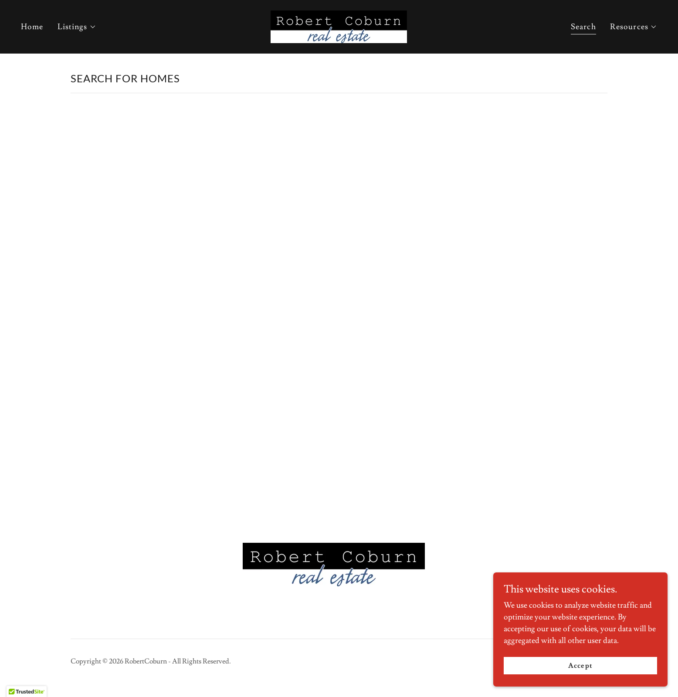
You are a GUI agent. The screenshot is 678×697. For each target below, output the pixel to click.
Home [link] (32, 27)
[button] (77, 27)
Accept (580, 665)
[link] (339, 25)
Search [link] (583, 27)
